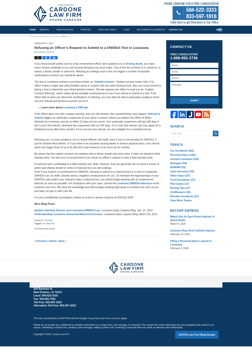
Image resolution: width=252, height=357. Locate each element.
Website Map (138, 290)
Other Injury (179, 186)
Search (215, 145)
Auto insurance (181, 182)
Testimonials (187, 29)
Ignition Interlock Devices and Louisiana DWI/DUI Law (67, 222)
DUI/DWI (48, 232)
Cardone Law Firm (61, 345)
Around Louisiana (183, 170)
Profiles (93, 29)
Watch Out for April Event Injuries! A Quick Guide (191, 229)
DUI (44, 235)
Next (63, 252)
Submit (194, 112)
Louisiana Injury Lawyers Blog (57, 13)
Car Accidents (181, 162)
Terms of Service (114, 329)
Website (51, 29)
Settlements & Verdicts (158, 29)
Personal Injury (182, 166)
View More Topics (180, 211)
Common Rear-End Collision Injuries (191, 241)
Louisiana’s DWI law (75, 119)
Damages (178, 174)
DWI (53, 235)
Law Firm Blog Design (203, 345)
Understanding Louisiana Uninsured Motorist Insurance (68, 225)
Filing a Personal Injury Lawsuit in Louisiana (189, 254)
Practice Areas (115, 29)
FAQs (134, 29)
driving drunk (134, 75)
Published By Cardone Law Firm (191, 13)
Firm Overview (72, 29)
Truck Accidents (182, 191)
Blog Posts (171, 290)
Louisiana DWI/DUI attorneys (134, 195)
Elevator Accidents (183, 207)
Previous (40, 252)
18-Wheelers (179, 203)
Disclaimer (103, 290)
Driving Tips (179, 199)
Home (36, 29)
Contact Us (209, 29)
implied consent (104, 93)
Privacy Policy (120, 290)
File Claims (179, 195)
